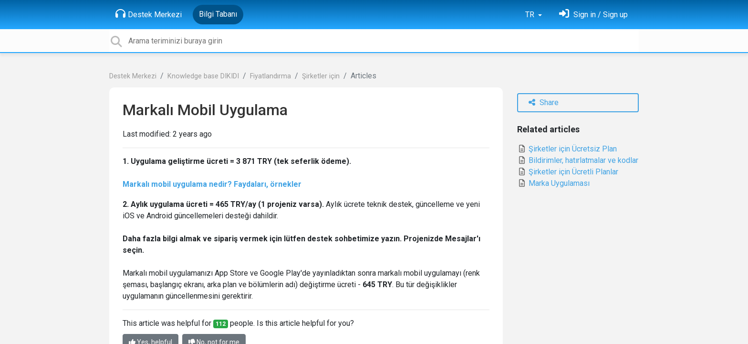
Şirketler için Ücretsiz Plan (567, 148)
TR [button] (530, 14)
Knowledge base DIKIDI (203, 76)
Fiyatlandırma (270, 76)
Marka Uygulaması (553, 183)
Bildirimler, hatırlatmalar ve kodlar (577, 160)
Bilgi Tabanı (218, 14)
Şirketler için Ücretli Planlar (567, 171)
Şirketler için (321, 76)
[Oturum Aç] (593, 14)
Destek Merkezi (148, 14)
